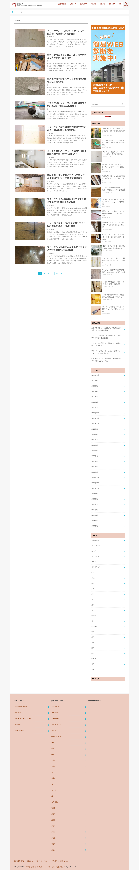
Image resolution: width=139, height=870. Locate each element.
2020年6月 (95, 380)
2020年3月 (95, 396)
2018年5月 (95, 515)
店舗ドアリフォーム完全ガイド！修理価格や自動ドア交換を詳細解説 (106, 329)
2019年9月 (95, 429)
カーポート (95, 551)
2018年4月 (95, 520)
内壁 (92, 572)
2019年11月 (95, 418)
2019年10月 (95, 423)
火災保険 (94, 626)
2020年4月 (95, 391)
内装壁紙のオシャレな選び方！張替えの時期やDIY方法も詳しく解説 (106, 360)
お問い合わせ (19, 730)
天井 (92, 588)
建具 (92, 605)
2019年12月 (95, 413)
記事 (120, 4)
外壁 (92, 583)
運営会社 (17, 712)
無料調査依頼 (62, 4)
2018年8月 (95, 499)
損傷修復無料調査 (20, 706)
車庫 (92, 642)
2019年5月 (95, 450)
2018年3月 (95, 526)
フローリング (96, 556)
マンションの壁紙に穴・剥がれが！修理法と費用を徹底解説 (106, 344)
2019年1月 (95, 472)
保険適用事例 (83, 4)
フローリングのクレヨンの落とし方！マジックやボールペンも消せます (106, 352)
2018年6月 (95, 509)
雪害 (92, 664)
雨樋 (92, 653)
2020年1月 (95, 407)
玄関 (92, 632)
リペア (93, 561)
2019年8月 (95, 434)
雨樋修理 (93, 4)
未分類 (93, 615)
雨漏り (93, 658)
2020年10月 (95, 375)
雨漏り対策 (112, 4)
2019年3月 (95, 461)
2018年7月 (95, 504)
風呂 (92, 669)
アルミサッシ (96, 545)
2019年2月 (95, 466)
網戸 (92, 637)
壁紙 (92, 578)
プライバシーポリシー (22, 718)
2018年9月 (95, 493)
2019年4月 (95, 456)
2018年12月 (95, 477)
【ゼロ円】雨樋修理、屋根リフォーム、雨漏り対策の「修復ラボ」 (44, 867)
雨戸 (92, 648)
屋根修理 (102, 4)
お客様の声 (73, 4)
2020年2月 (95, 402)
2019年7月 (95, 440)
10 (57, 273)
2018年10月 (95, 488)
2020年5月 (95, 386)
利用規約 (17, 724)
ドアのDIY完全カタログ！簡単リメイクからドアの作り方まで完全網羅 (107, 337)
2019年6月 (95, 445)
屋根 (92, 594)
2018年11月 (95, 483)
